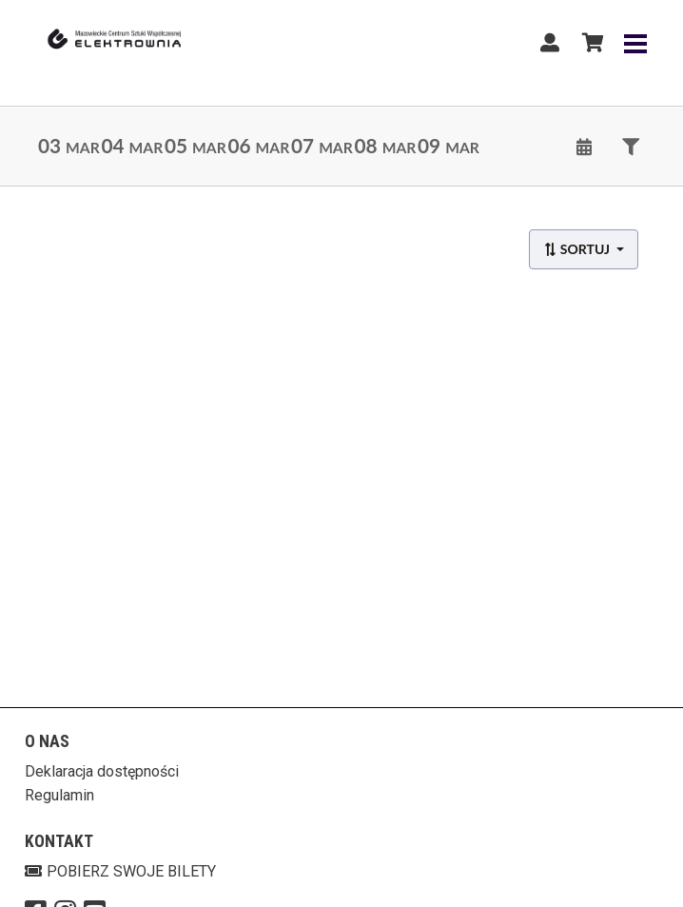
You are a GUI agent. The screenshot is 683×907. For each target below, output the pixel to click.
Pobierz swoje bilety (120, 871)
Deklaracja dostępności (102, 771)
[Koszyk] (590, 43)
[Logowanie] (550, 42)
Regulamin (59, 795)
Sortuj (578, 249)
